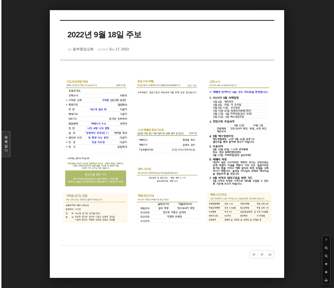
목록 (6, 144)
